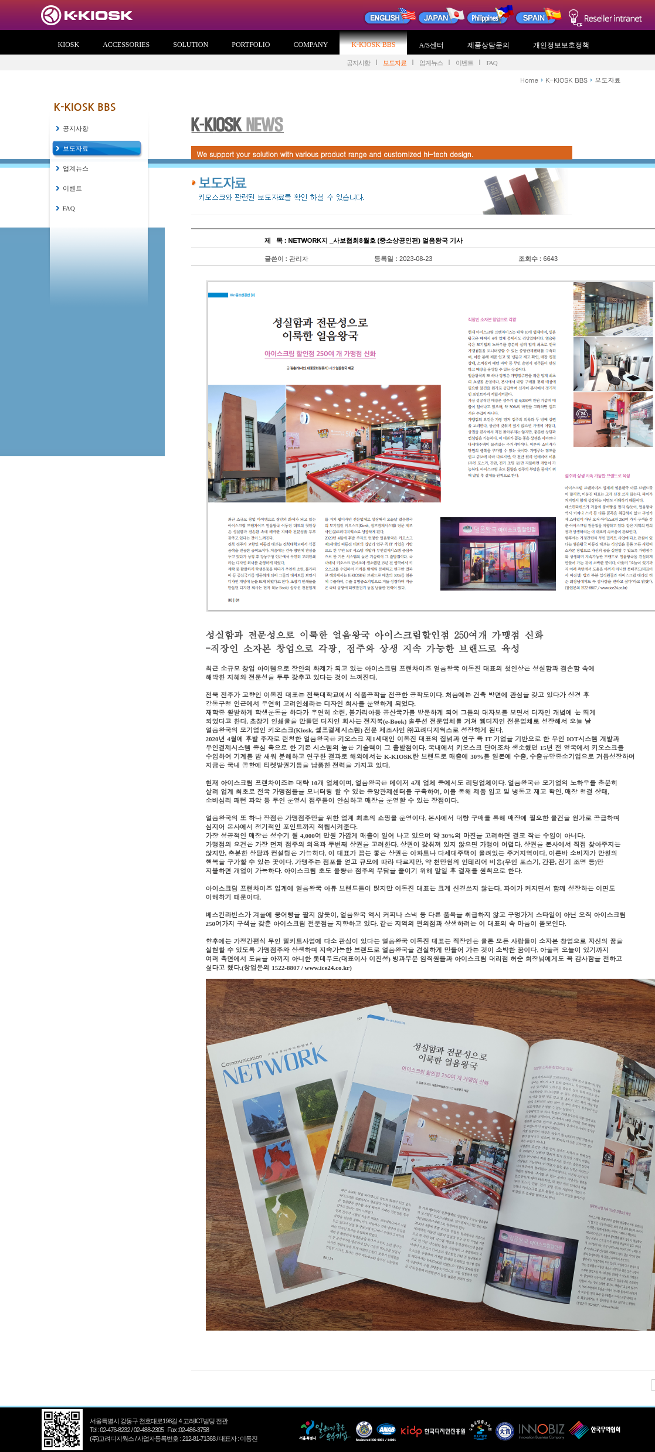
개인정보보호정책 (561, 45)
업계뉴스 (431, 62)
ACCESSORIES (126, 44)
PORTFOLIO (251, 44)
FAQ (491, 62)
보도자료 (394, 62)
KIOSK (69, 44)
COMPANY (311, 44)
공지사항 (358, 62)
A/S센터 (431, 45)
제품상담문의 (488, 45)
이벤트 (464, 62)
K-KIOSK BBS (373, 44)
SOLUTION (190, 44)
